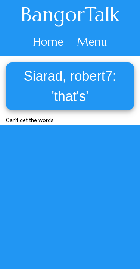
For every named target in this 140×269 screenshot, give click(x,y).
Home (48, 42)
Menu (92, 42)
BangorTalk (70, 14)
